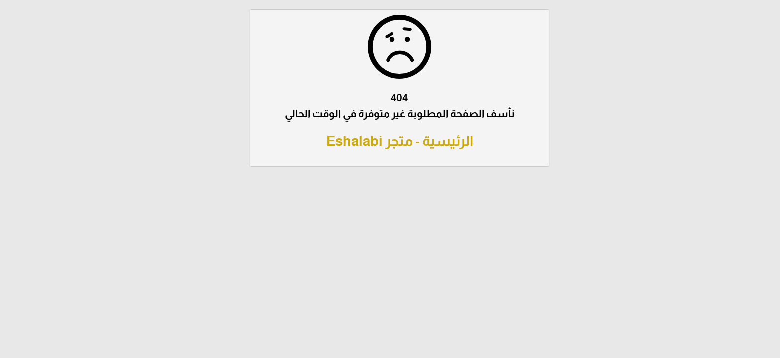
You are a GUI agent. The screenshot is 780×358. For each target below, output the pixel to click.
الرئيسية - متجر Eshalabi (390, 141)
